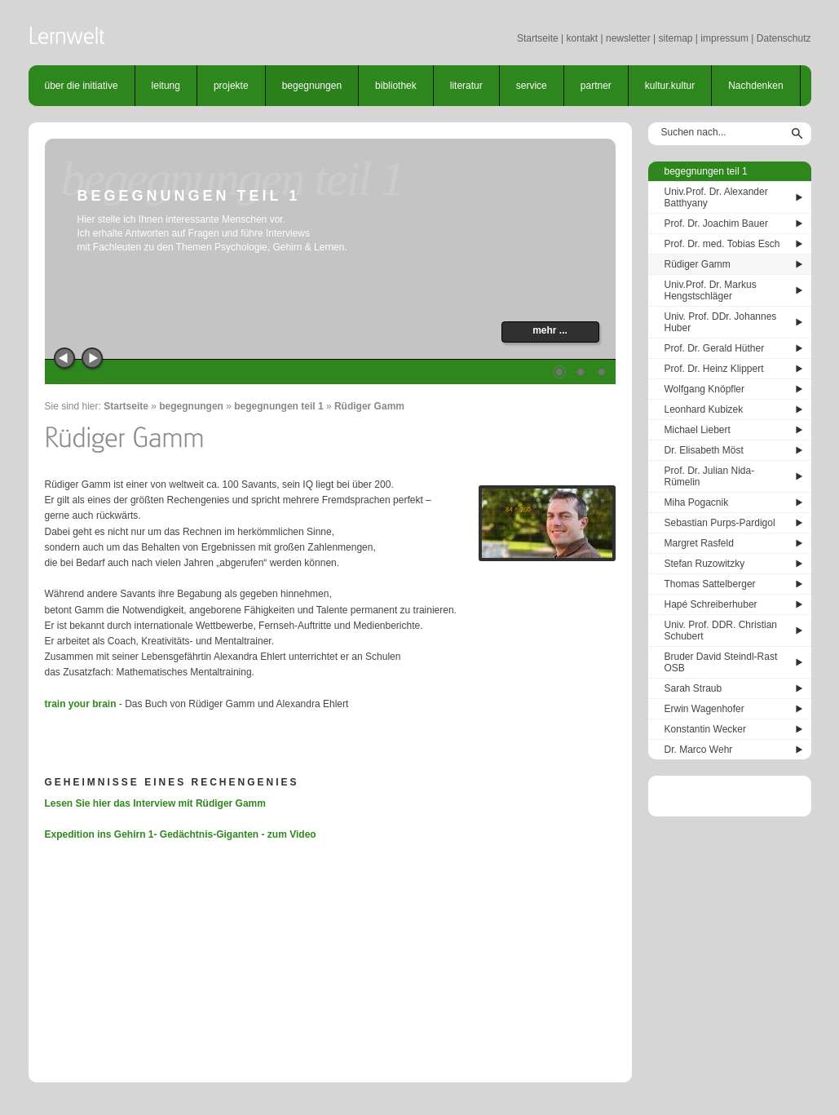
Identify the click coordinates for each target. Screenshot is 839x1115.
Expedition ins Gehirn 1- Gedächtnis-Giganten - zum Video (180, 834)
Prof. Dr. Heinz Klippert (714, 368)
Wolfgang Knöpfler (705, 389)
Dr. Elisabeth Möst (704, 450)
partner (596, 85)
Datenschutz (784, 38)
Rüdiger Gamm (369, 406)
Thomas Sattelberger (710, 584)
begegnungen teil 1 (278, 406)
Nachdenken (755, 85)
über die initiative (81, 85)
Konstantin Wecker (706, 729)
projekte (231, 85)
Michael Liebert (698, 430)
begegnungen (312, 85)
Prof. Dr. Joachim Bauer (716, 223)
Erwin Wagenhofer (704, 709)
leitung (166, 85)
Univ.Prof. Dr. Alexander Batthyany (716, 197)
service (531, 85)
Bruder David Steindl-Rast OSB (721, 662)
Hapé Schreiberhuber (711, 604)
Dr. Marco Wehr (699, 749)
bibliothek (396, 85)
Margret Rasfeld (699, 543)
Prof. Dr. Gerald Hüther (715, 348)
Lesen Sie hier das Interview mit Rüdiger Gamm (155, 803)
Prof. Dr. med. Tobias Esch (722, 244)
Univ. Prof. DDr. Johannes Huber (721, 322)
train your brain (81, 704)
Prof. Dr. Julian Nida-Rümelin (710, 476)
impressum (724, 38)
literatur (466, 85)
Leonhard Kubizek (704, 409)
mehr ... (549, 330)
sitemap (675, 38)
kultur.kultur (670, 85)
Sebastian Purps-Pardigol (720, 523)
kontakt (582, 38)
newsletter (628, 38)
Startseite (538, 38)
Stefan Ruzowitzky (705, 563)
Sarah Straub (693, 688)
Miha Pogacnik (697, 502)
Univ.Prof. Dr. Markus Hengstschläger (711, 290)
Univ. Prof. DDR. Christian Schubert (721, 630)
